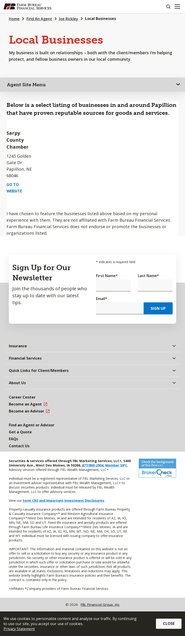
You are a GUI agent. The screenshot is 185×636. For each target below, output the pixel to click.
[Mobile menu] (177, 6)
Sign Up (158, 308)
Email (101, 298)
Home (14, 18)
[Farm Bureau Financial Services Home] (27, 6)
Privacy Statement (19, 628)
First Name (107, 275)
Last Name (148, 275)
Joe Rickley (68, 18)
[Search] (168, 6)
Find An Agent (39, 18)
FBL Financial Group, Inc (100, 604)
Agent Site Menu (26, 84)
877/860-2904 (92, 465)
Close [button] (169, 623)
